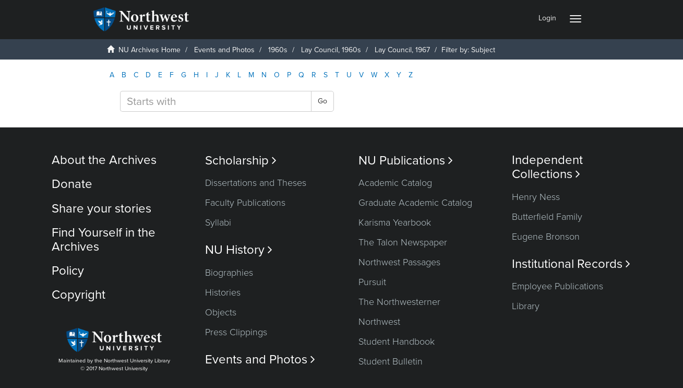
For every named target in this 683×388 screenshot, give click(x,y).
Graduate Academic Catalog (415, 202)
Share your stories (101, 208)
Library (526, 306)
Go (322, 101)
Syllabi (218, 222)
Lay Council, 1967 (402, 49)
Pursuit (372, 282)
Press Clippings (236, 332)
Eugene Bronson (546, 236)
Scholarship (241, 160)
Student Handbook (396, 341)
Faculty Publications (245, 202)
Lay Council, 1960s (331, 49)
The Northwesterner (399, 302)
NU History (238, 249)
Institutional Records (571, 264)
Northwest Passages (399, 262)
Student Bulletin (390, 361)
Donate (72, 184)
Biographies (229, 272)
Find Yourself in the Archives (103, 239)
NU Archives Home (149, 49)
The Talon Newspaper (402, 242)
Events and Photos (224, 49)
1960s (277, 49)
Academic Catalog (395, 183)
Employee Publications (557, 286)
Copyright (78, 294)
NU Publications (405, 160)
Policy (68, 270)
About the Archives (104, 160)
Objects (220, 312)
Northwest (379, 321)
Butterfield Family (547, 216)
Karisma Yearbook (394, 222)
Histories (223, 292)
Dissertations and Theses (255, 183)
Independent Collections (547, 167)
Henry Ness (536, 197)
